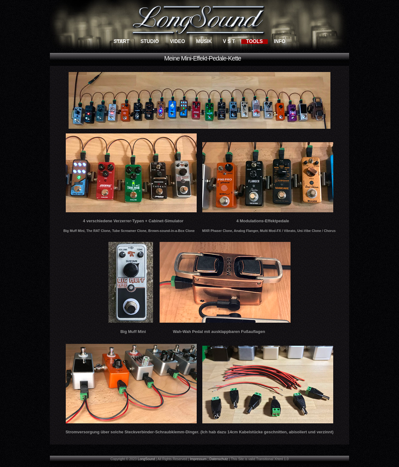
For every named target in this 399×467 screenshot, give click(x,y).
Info (279, 41)
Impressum (198, 459)
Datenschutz (218, 459)
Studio (150, 41)
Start (121, 41)
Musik (204, 41)
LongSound (146, 459)
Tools (254, 41)
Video (177, 41)
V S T (229, 41)
